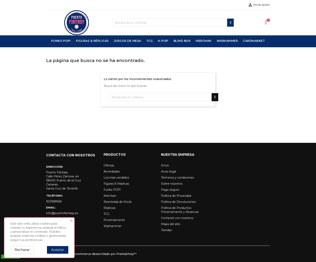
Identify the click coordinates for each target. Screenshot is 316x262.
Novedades (112, 171)
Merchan (110, 196)
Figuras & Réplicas (116, 183)
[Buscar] (173, 23)
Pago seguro (170, 190)
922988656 (54, 201)
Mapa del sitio (170, 224)
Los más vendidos (116, 177)
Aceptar (57, 250)
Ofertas (109, 165)
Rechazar (22, 250)
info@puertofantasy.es (62, 213)
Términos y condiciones (177, 177)
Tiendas (166, 230)
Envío (165, 165)
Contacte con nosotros (177, 218)
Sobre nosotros (171, 183)
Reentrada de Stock (118, 202)
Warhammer (113, 226)
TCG (106, 214)
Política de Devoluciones (178, 202)
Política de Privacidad (176, 196)
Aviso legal (168, 171)
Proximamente (114, 220)
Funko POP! (112, 190)
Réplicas (109, 208)
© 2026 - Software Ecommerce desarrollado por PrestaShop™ (91, 254)
